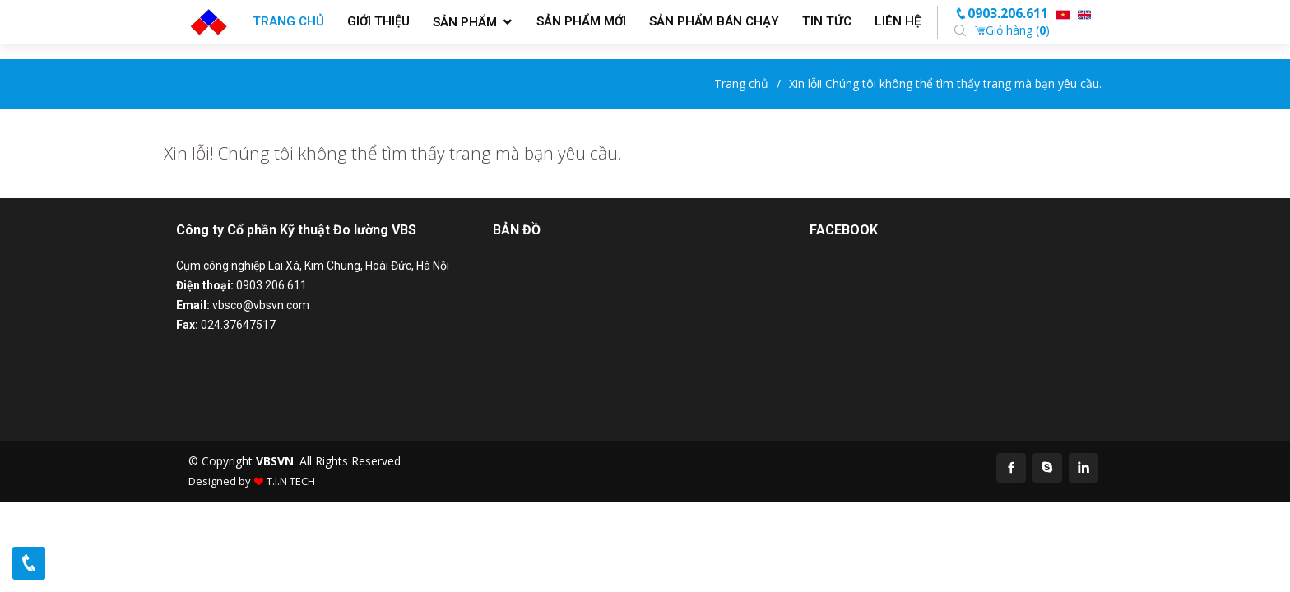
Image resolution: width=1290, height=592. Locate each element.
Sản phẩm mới (581, 21)
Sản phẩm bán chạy (714, 21)
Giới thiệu (378, 21)
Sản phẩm (465, 22)
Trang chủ (288, 21)
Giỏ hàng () (1012, 30)
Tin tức (826, 21)
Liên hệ (898, 21)
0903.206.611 (1001, 13)
